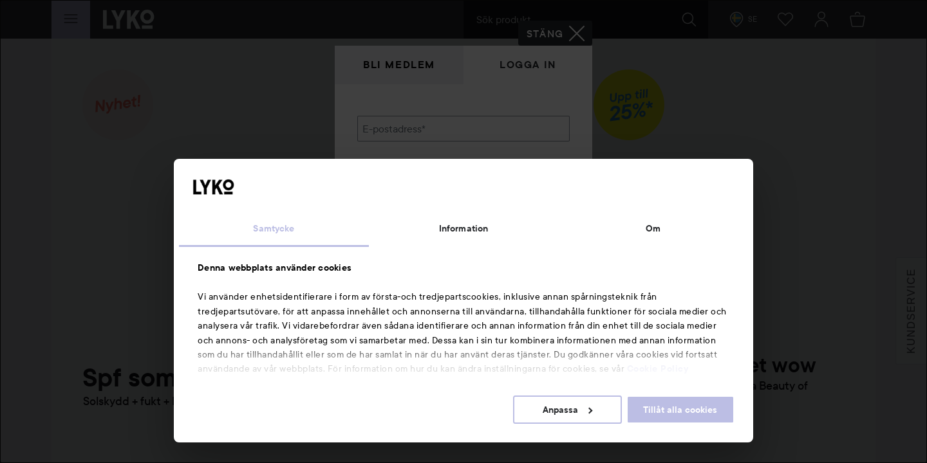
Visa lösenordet (536, 194)
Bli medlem (399, 65)
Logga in (528, 65)
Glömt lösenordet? (399, 218)
